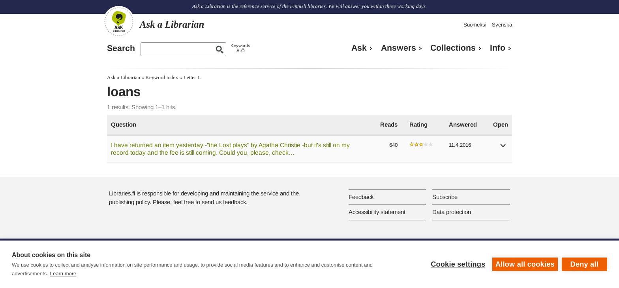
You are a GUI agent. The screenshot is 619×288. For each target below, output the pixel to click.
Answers (398, 48)
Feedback (361, 196)
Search (121, 48)
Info (497, 48)
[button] (503, 148)
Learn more (63, 274)
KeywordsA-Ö (240, 48)
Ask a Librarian (123, 77)
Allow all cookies (525, 264)
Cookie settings (458, 264)
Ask (359, 48)
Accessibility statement (377, 211)
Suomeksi (474, 25)
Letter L (192, 77)
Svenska (502, 25)
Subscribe (445, 196)
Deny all (584, 264)
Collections (453, 48)
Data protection (451, 211)
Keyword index (161, 77)
